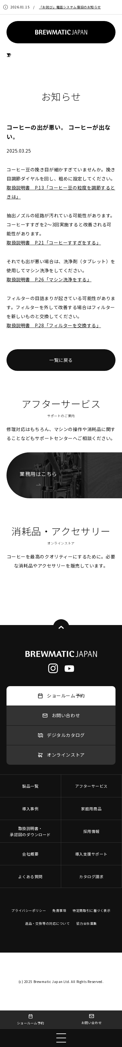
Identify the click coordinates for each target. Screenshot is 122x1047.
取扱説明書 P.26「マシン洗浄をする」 (49, 279)
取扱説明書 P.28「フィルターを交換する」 (54, 325)
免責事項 (59, 910)
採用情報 (91, 831)
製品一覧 (30, 786)
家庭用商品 (91, 808)
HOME (9, 55)
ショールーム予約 (30, 1019)
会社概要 (30, 854)
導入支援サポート (91, 854)
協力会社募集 (86, 923)
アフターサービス (91, 786)
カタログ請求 (91, 876)
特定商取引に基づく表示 (91, 910)
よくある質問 (30, 876)
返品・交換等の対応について (47, 923)
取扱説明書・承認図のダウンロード (30, 831)
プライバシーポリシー (28, 910)
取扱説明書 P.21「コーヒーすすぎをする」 (54, 242)
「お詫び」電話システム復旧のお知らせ (70, 7)
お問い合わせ (91, 1019)
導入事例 (30, 808)
